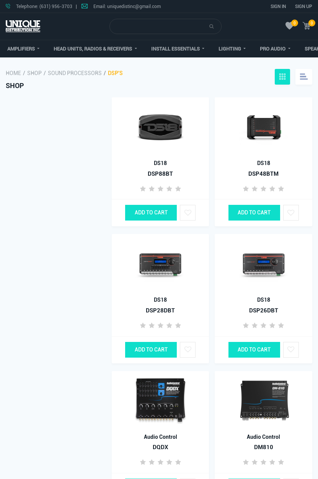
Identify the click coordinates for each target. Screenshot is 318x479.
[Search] (159, 26)
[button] (93, 49)
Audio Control (160, 437)
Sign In (278, 6)
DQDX (160, 447)
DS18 (160, 163)
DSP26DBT (263, 310)
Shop (34, 73)
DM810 (263, 447)
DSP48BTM (263, 173)
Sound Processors (75, 73)
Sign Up (303, 6)
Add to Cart (151, 212)
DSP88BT (160, 173)
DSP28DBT (160, 310)
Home (13, 73)
